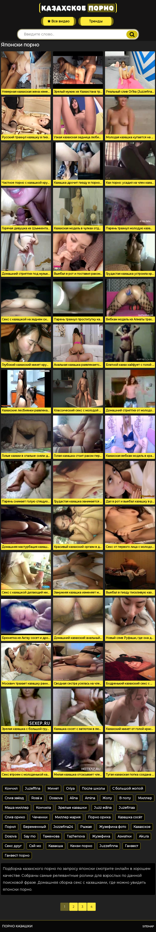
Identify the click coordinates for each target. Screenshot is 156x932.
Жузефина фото (112, 827)
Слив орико (15, 817)
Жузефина (101, 836)
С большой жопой (127, 788)
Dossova (55, 798)
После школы (93, 788)
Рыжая (86, 827)
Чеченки (40, 817)
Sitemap (148, 926)
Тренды (96, 21)
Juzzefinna (109, 846)
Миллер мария (68, 817)
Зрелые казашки (72, 808)
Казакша (55, 846)
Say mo (30, 836)
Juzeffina (32, 788)
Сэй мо (35, 846)
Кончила (43, 808)
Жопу (107, 798)
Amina (90, 798)
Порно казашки (17, 926)
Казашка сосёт (130, 817)
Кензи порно (81, 846)
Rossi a (36, 798)
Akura (144, 836)
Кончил (11, 788)
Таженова (51, 836)
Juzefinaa (127, 808)
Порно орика (99, 817)
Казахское (78, 8)
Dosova (10, 836)
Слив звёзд (14, 798)
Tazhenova (76, 836)
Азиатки (124, 836)
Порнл (10, 827)
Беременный (34, 827)
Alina (74, 798)
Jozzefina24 (63, 827)
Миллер (145, 798)
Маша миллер (17, 808)
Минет (53, 788)
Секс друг (13, 846)
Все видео (58, 21)
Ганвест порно (17, 855)
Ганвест (131, 846)
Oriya (70, 788)
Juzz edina (103, 808)
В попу (125, 798)
